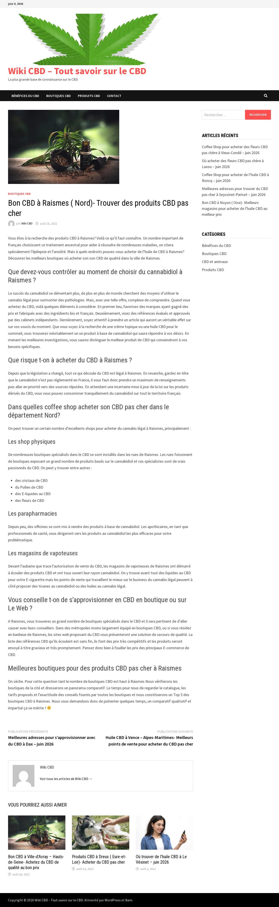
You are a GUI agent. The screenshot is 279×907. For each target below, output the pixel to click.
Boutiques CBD (58, 95)
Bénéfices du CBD (25, 95)
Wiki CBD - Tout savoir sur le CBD (59, 900)
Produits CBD (89, 95)
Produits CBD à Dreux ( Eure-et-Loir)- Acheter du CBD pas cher (99, 859)
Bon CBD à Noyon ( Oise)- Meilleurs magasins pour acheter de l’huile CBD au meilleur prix (234, 208)
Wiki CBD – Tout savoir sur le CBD (77, 71)
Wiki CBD (26, 224)
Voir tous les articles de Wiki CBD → (66, 778)
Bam (128, 900)
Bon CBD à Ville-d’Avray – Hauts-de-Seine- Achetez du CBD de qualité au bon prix (36, 862)
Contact (114, 95)
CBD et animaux (215, 261)
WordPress (113, 900)
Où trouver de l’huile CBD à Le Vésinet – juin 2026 (161, 859)
